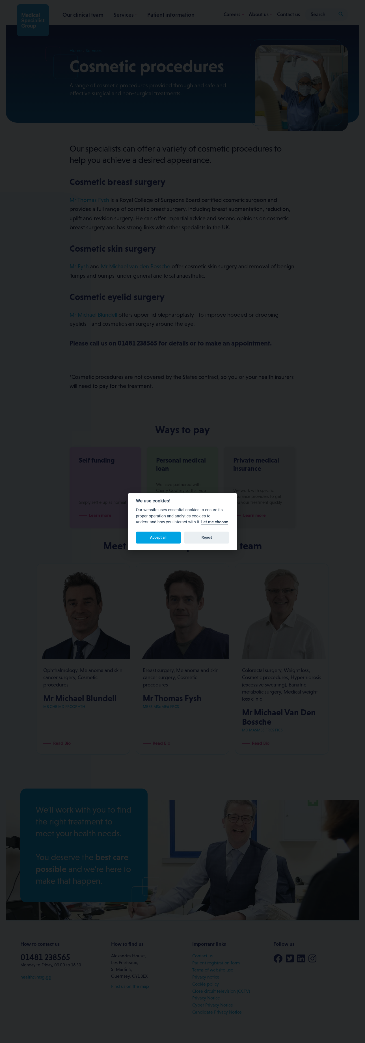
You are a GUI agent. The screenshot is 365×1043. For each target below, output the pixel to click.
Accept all (158, 537)
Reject (207, 537)
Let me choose (214, 522)
